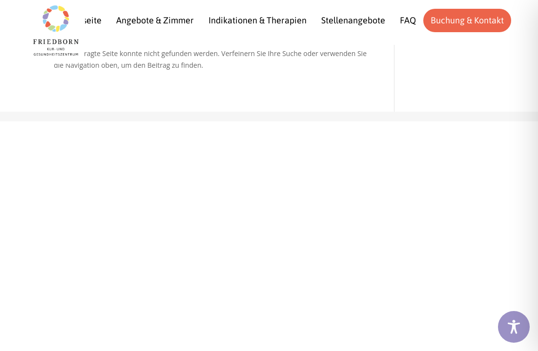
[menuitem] (155, 20)
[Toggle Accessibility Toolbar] (514, 327)
